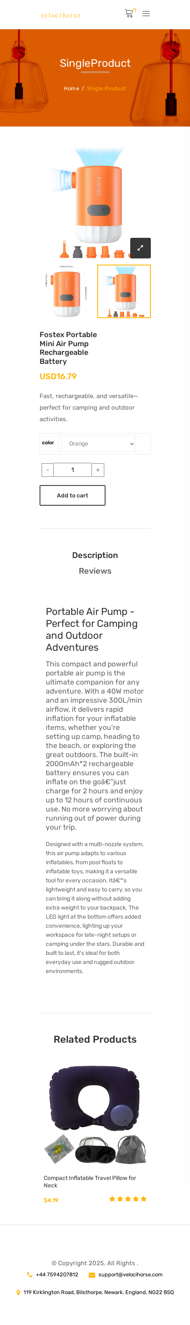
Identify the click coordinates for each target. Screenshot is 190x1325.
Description (95, 555)
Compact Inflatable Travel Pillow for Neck (90, 1182)
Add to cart (72, 495)
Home (71, 88)
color (48, 443)
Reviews (95, 571)
